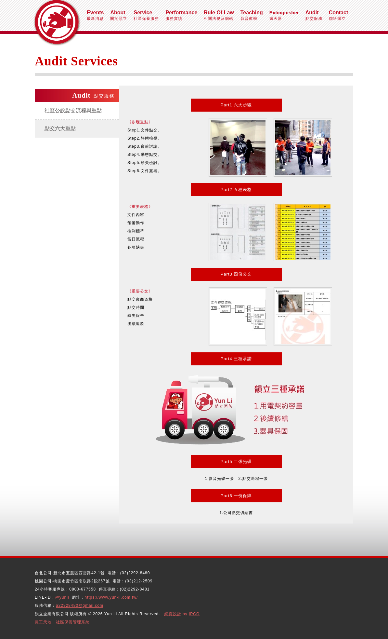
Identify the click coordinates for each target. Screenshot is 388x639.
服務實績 (181, 15)
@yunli (62, 597)
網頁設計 (172, 614)
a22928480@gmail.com (79, 606)
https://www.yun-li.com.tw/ (111, 597)
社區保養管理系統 (73, 622)
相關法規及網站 (219, 15)
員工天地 (43, 622)
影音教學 (251, 15)
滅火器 (284, 15)
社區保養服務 (146, 15)
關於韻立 (118, 15)
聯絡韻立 (338, 15)
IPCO (194, 614)
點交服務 (313, 15)
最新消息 (95, 15)
